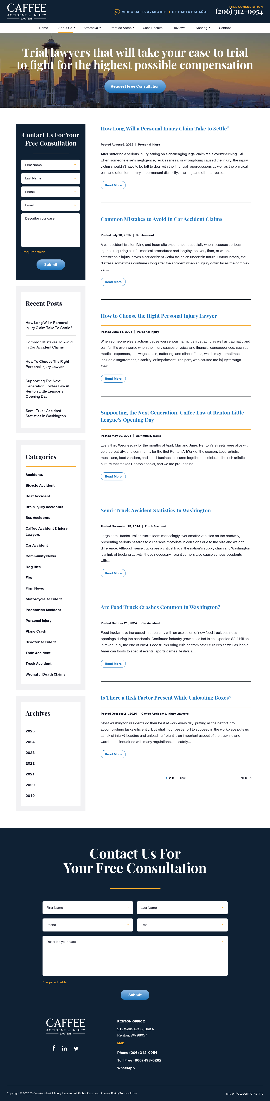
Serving (201, 28)
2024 (30, 742)
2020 (30, 785)
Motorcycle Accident (44, 599)
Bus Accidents (38, 517)
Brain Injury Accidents (44, 507)
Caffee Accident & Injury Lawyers (165, 714)
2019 (30, 795)
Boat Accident (38, 496)
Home (43, 28)
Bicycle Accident (40, 485)
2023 (30, 752)
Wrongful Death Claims (45, 674)
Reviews (179, 28)
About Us (65, 28)
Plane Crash (36, 631)
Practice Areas (120, 28)
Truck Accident (155, 526)
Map (120, 1043)
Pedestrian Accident (43, 610)
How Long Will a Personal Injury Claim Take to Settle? (165, 129)
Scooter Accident (41, 642)
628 (183, 778)
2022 (30, 763)
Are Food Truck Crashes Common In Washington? (160, 607)
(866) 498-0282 (147, 1060)
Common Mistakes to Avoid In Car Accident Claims (162, 219)
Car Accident (145, 235)
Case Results (152, 28)
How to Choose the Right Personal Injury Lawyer (159, 316)
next (244, 778)
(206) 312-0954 (239, 12)
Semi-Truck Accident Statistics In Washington (156, 510)
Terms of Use (128, 1093)
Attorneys (91, 28)
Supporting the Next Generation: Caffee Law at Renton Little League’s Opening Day (47, 389)
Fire (29, 577)
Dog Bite (33, 567)
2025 (30, 731)
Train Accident (38, 653)
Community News (148, 436)
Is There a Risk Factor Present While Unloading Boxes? (166, 698)
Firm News (35, 588)
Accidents (34, 474)
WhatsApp (126, 1068)
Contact (225, 28)
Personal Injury (149, 145)
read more (113, 185)
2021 (30, 774)
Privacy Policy (110, 1093)
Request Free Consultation (135, 86)
